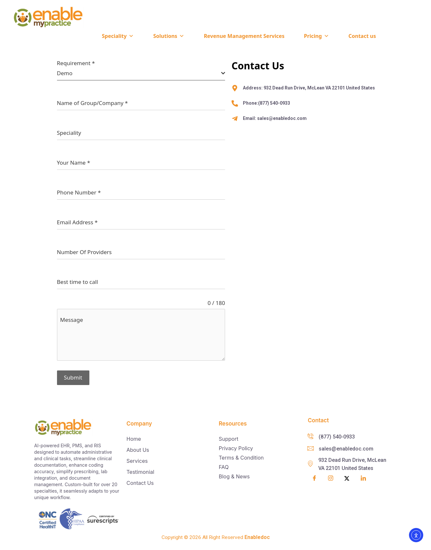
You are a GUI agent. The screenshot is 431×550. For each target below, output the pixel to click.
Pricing (316, 36)
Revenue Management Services (244, 36)
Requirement (76, 63)
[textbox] (139, 73)
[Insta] (330, 477)
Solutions (168, 36)
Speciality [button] (118, 36)
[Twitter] (346, 477)
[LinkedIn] (363, 477)
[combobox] (141, 73)
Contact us (362, 36)
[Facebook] (314, 477)
